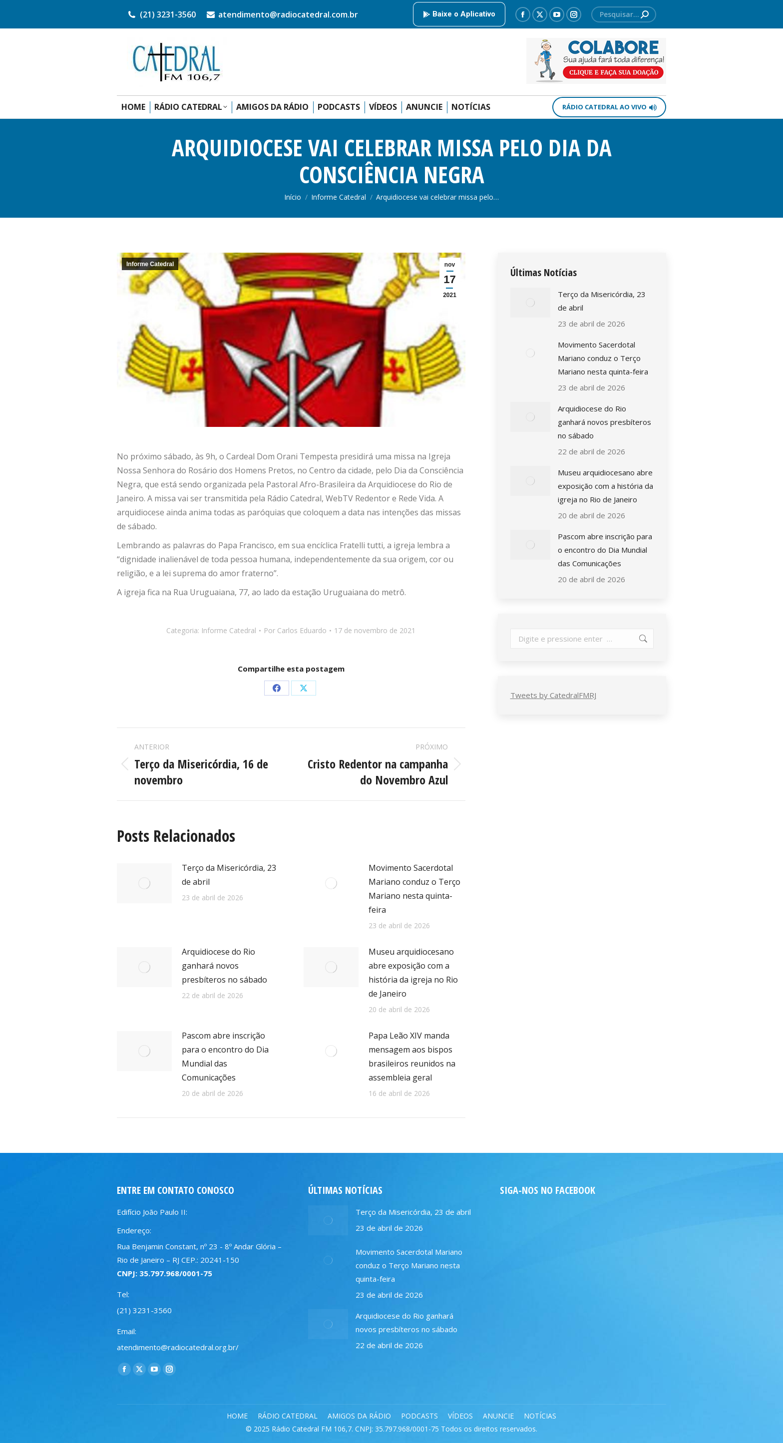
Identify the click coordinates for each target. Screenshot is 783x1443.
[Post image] (144, 883)
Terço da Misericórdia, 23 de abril (229, 874)
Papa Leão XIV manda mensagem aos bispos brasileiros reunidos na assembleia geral (412, 1056)
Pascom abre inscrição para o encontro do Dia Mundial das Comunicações (225, 1056)
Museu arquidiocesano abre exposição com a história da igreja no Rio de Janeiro (413, 972)
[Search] (623, 14)
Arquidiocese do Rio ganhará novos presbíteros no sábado (224, 965)
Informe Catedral (150, 264)
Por (295, 630)
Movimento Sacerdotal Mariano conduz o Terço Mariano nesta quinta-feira (414, 888)
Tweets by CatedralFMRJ (553, 695)
